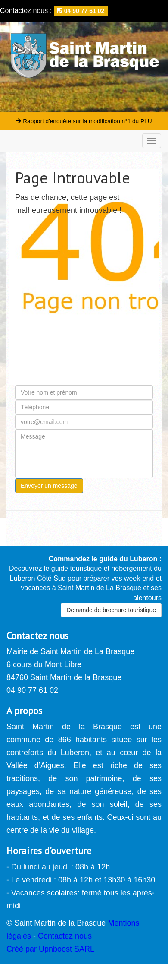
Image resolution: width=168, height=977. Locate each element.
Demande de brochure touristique (111, 610)
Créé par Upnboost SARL (50, 949)
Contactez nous (65, 936)
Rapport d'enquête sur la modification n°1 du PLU (84, 121)
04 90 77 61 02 (80, 10)
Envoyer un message (49, 485)
